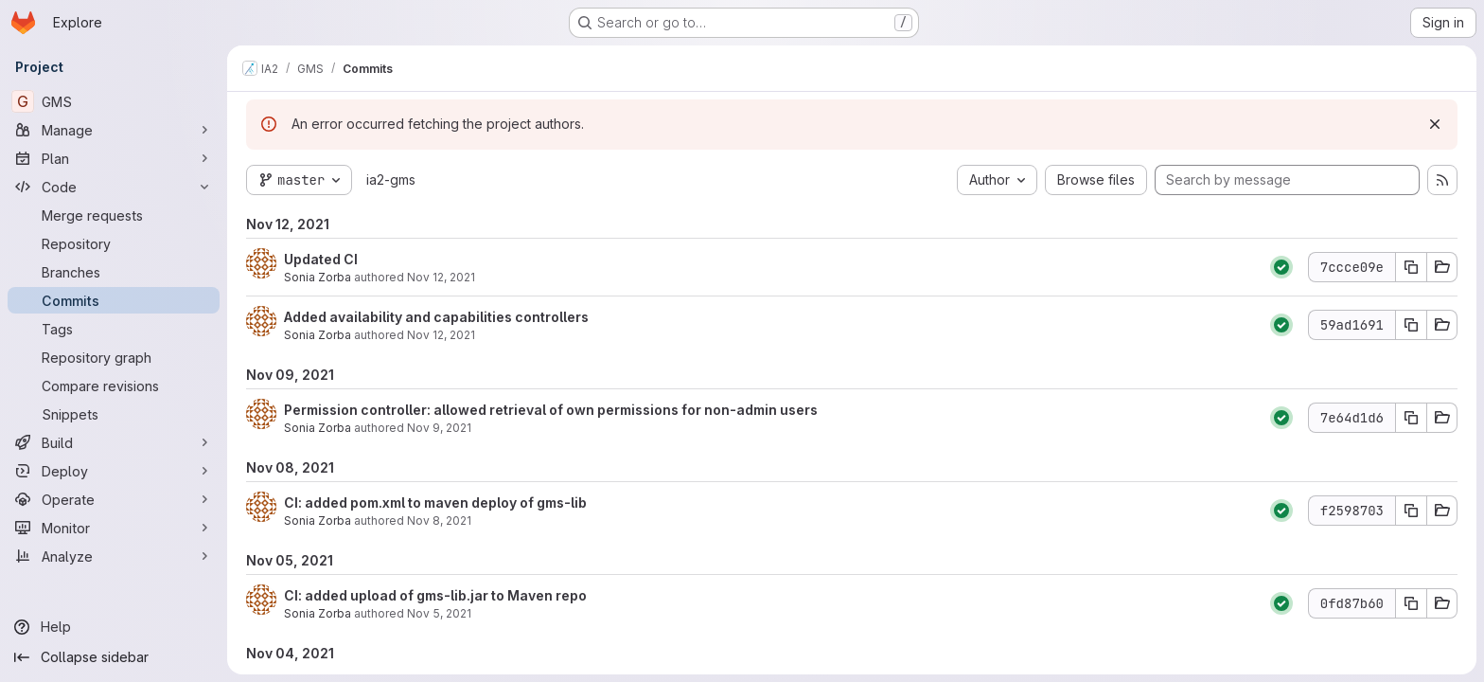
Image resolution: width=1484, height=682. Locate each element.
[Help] (114, 627)
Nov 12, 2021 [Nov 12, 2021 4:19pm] (441, 277)
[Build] (114, 442)
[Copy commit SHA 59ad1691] (1411, 325)
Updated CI (321, 259)
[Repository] (114, 243)
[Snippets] (114, 414)
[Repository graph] (114, 357)
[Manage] (114, 130)
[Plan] (114, 158)
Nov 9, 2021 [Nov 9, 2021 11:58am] (439, 428)
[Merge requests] (114, 215)
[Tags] (114, 328)
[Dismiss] (1434, 124)
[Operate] (114, 499)
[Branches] (114, 272)
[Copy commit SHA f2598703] (1411, 510)
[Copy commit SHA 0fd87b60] (1411, 603)
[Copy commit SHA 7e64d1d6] (1411, 418)
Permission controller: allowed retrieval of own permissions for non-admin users (551, 410)
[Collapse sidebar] (114, 657)
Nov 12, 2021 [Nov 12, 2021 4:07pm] (441, 335)
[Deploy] (114, 471)
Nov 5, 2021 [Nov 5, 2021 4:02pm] (439, 613)
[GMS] (114, 101)
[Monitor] (114, 527)
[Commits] (114, 300)
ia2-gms (390, 179)
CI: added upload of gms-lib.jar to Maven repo (435, 595)
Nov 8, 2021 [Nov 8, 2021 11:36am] (439, 520)
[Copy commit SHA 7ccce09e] (1411, 267)
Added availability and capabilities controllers (436, 317)
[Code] (114, 186)
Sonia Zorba (317, 277)
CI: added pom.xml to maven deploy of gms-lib (435, 502)
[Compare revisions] (114, 385)
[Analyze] (114, 556)
